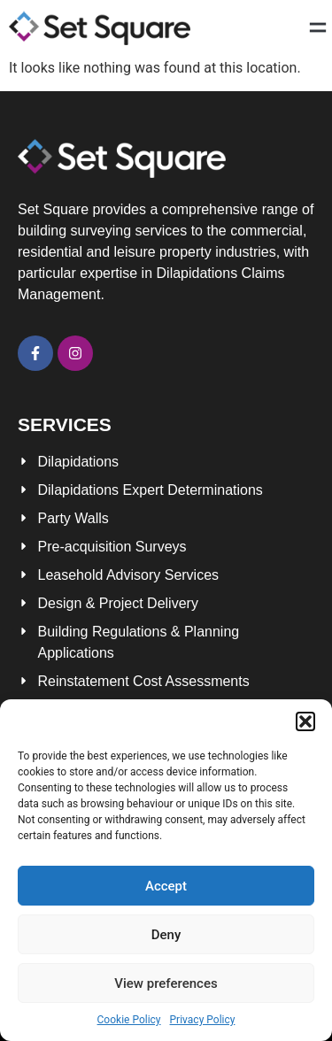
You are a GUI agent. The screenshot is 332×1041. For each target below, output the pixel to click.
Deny (166, 935)
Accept (166, 886)
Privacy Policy (202, 1020)
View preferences (165, 983)
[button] (305, 721)
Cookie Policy (129, 1020)
